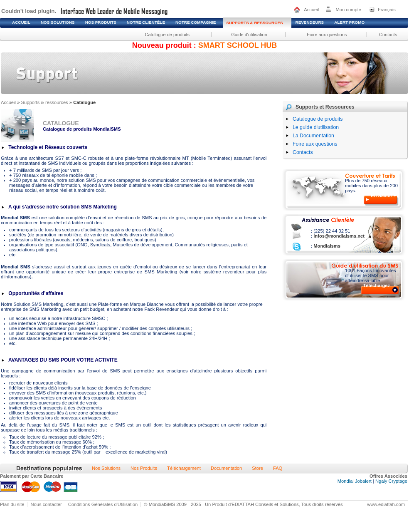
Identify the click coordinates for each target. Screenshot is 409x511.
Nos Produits (144, 468)
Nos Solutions (106, 468)
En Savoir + (383, 195)
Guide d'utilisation (249, 34)
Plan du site (12, 504)
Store (257, 468)
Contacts (388, 34)
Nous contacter (46, 504)
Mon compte (348, 9)
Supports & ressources (44, 102)
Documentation (226, 468)
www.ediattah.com (386, 504)
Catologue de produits (167, 34)
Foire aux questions (327, 34)
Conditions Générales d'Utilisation (103, 504)
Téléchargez (376, 285)
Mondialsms (326, 245)
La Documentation (313, 136)
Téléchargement (184, 468)
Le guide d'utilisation (316, 127)
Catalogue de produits (317, 119)
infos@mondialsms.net (338, 235)
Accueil (311, 9)
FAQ (277, 468)
